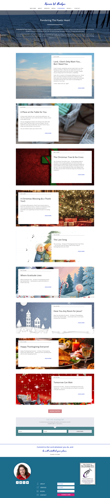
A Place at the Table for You (33, 112)
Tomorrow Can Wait (63, 382)
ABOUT (42, 484)
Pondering (61, 8)
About (40, 8)
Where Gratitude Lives (31, 275)
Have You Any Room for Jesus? (68, 311)
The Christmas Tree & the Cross (68, 157)
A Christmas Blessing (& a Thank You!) (35, 199)
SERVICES (43, 487)
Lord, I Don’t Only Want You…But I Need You (67, 62)
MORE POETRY (55, 411)
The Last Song (60, 239)
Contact (77, 8)
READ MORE (81, 88)
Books (69, 8)
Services (47, 8)
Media (53, 8)
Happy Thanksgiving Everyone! (34, 346)
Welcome (33, 8)
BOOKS (42, 491)
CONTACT (43, 495)
